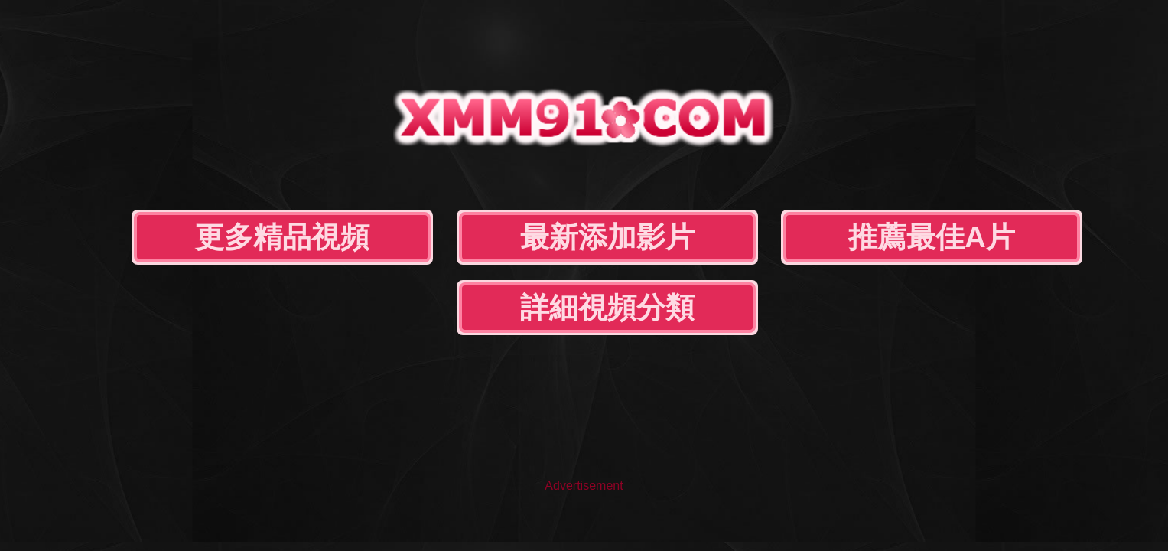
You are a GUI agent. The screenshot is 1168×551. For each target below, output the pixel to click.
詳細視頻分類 (889, 159)
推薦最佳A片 (698, 159)
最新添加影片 (508, 159)
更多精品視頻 (317, 159)
